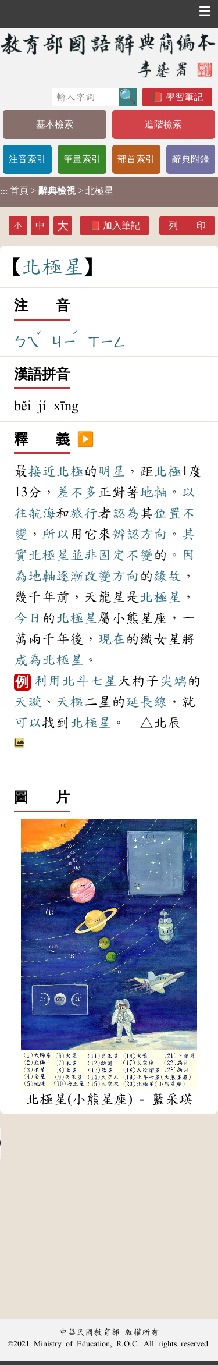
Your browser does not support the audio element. (87, 1143)
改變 (98, 576)
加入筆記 (121, 225)
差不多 (77, 492)
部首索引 (136, 159)
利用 (48, 681)
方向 (153, 534)
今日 (28, 618)
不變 (139, 555)
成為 (28, 660)
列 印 (187, 225)
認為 (126, 513)
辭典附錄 (190, 159)
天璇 (28, 702)
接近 (42, 471)
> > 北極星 (56, 191)
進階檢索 (163, 124)
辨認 (126, 534)
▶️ (85, 440)
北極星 (49, 555)
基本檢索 (54, 124)
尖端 (173, 681)
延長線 (146, 702)
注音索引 (27, 159)
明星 (112, 471)
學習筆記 (184, 97)
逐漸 (70, 576)
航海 (42, 513)
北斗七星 (89, 681)
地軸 (153, 492)
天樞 (70, 702)
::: (4, 192)
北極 (70, 471)
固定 (112, 555)
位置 (167, 513)
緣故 (167, 576)
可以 (28, 723)
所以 (56, 534)
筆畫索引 (82, 159)
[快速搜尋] (85, 97)
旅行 (84, 513)
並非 (84, 555)
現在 (112, 639)
